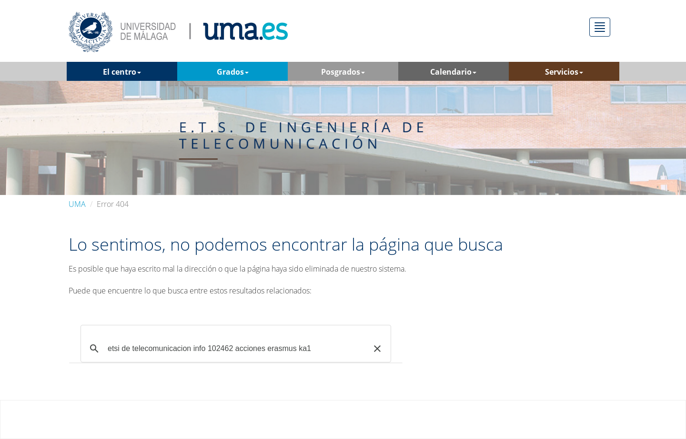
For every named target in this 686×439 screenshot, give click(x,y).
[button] (377, 348)
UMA (77, 204)
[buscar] (234, 348)
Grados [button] (233, 72)
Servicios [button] (564, 72)
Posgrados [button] (343, 72)
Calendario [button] (453, 72)
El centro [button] (122, 72)
